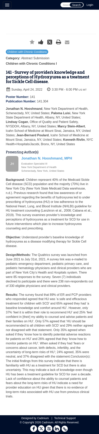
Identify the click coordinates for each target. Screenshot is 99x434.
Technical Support (65, 418)
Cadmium (43, 418)
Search (76, 5)
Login (90, 4)
